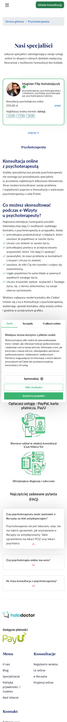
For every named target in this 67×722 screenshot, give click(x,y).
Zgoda (9, 323)
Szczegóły (28, 323)
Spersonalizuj (33, 378)
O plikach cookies (52, 323)
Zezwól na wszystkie (33, 395)
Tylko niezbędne (33, 387)
